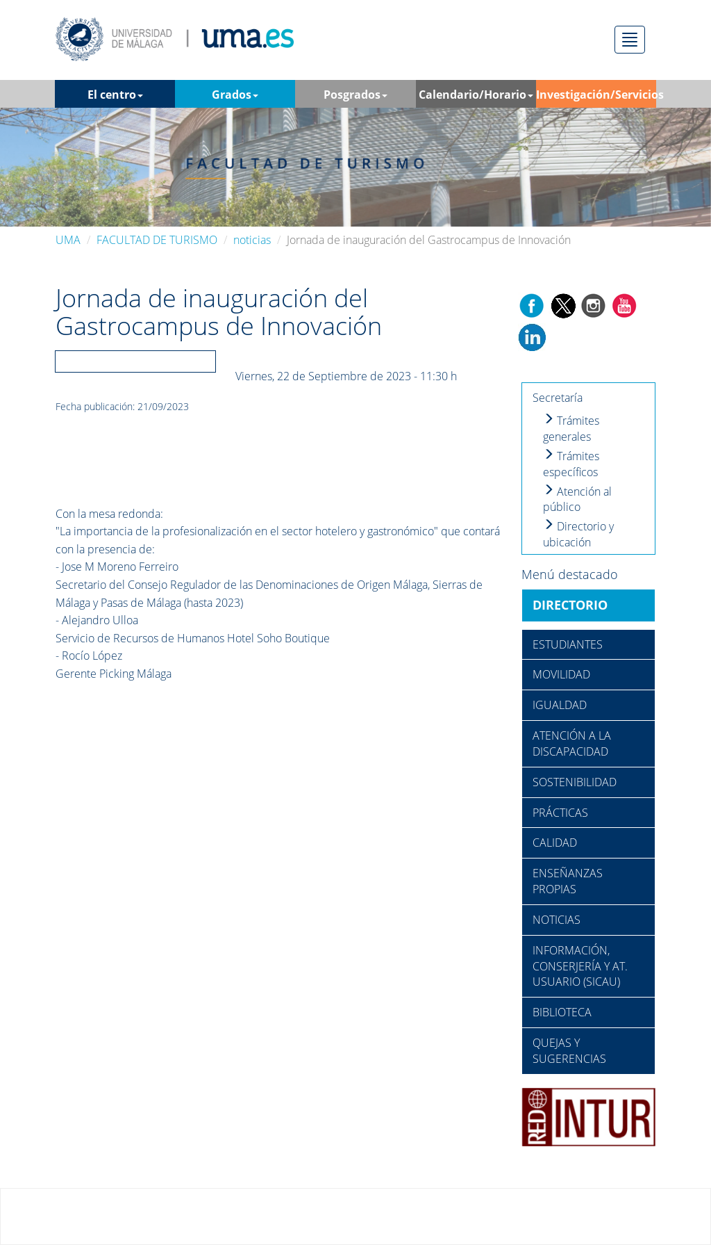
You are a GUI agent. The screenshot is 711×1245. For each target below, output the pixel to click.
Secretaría (558, 397)
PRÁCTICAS (560, 812)
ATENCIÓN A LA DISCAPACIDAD (572, 743)
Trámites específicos (571, 464)
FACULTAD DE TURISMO (157, 239)
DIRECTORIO (570, 604)
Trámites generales (571, 428)
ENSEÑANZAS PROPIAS (568, 881)
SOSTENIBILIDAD (575, 782)
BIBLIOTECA (562, 1012)
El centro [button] (115, 94)
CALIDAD (555, 842)
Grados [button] (235, 94)
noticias (252, 239)
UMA (68, 239)
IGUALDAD (560, 705)
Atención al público (577, 499)
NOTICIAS (556, 919)
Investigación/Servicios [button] (596, 97)
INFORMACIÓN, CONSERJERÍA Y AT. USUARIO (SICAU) (580, 966)
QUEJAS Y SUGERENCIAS (569, 1050)
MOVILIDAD (561, 674)
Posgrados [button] (355, 94)
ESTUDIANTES (568, 644)
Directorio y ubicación (578, 534)
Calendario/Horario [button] (476, 94)
